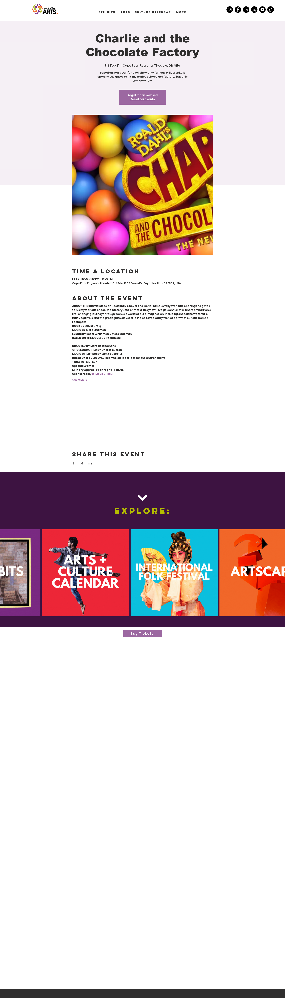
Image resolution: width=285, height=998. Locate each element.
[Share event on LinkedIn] (90, 463)
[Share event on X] (82, 463)
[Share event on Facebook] (73, 463)
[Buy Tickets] (142, 633)
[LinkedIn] (246, 9)
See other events (142, 99)
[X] (254, 9)
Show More (80, 380)
